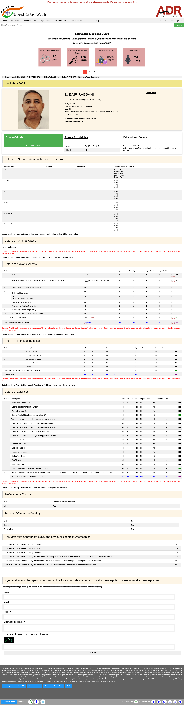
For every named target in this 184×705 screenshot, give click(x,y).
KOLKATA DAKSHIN (51, 77)
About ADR (162, 21)
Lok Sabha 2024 (18, 77)
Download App (127, 702)
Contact (47, 686)
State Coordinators (34, 686)
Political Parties (60, 21)
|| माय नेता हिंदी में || (92, 21)
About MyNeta (176, 21)
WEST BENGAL (33, 77)
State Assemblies (29, 21)
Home (4, 21)
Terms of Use (58, 686)
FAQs (69, 686)
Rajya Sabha (45, 21)
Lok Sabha (14, 21)
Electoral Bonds (75, 21)
